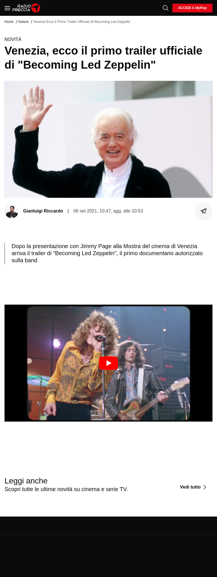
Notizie (23, 22)
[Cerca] (165, 8)
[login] (192, 8)
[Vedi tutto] (193, 487)
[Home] (26, 7)
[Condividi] (203, 211)
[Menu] (7, 8)
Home (9, 22)
